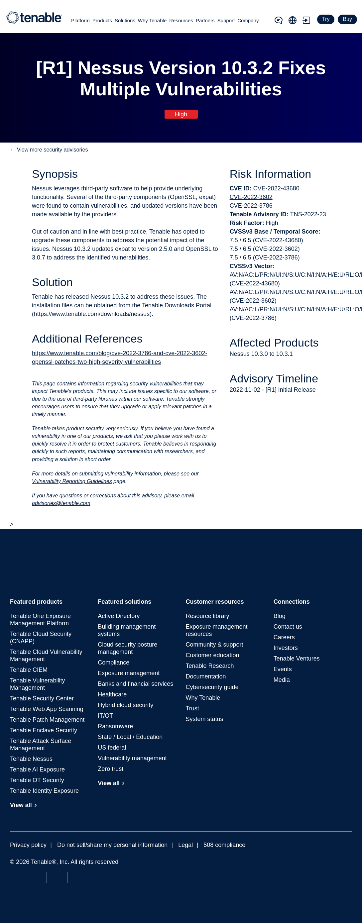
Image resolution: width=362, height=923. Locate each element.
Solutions (125, 20)
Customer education (212, 655)
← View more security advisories (49, 150)
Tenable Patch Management (47, 719)
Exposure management (129, 673)
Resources (181, 20)
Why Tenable (152, 20)
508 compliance (224, 845)
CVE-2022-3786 (251, 205)
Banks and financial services (135, 683)
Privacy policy (28, 845)
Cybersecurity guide (212, 687)
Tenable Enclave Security (43, 730)
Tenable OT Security (37, 780)
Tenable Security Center (42, 698)
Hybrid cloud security (125, 705)
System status (204, 719)
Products (102, 20)
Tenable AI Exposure (37, 769)
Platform (80, 20)
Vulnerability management (132, 758)
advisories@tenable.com (61, 503)
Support (226, 20)
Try (326, 19)
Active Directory (119, 616)
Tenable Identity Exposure (44, 790)
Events (283, 669)
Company (248, 20)
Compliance (113, 662)
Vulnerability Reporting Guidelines (72, 481)
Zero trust (110, 769)
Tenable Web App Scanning (46, 709)
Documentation (206, 676)
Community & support (214, 644)
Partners (205, 20)
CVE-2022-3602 (251, 197)
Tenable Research (210, 666)
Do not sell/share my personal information (112, 845)
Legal (185, 845)
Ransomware (115, 726)
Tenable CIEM (29, 670)
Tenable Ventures (297, 658)
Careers (284, 637)
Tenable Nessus (31, 759)
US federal (112, 747)
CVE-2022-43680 (276, 188)
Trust (192, 708)
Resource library (207, 616)
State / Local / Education (130, 737)
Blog (280, 616)
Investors (286, 648)
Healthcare (112, 694)
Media (282, 679)
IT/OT (105, 715)
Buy (347, 19)
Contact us (288, 626)
